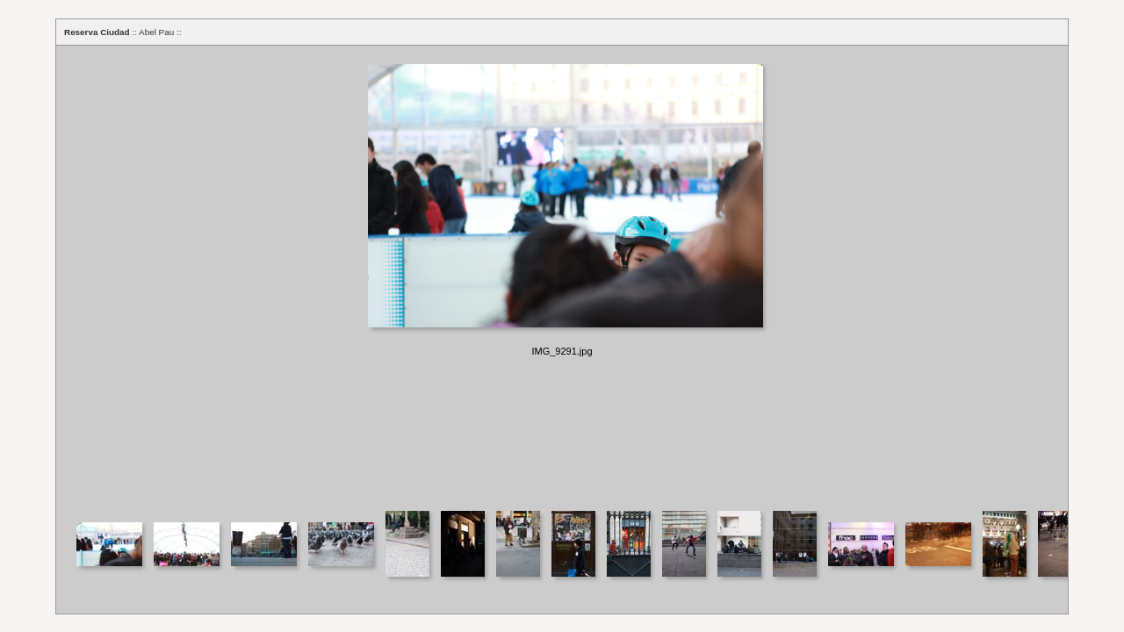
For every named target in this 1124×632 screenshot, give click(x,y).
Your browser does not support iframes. (562, 277)
